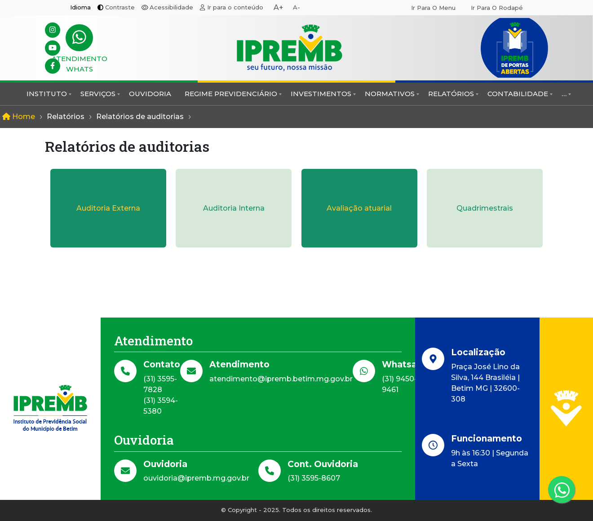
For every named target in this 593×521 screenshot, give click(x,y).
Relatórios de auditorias (140, 116)
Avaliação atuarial (359, 208)
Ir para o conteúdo (235, 7)
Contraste (120, 7)
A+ (278, 7)
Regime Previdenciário (231, 93)
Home (18, 116)
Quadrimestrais (484, 208)
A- (296, 7)
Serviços (97, 93)
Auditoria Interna (234, 208)
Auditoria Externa (108, 208)
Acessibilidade (171, 7)
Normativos (390, 93)
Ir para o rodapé (497, 7)
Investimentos (321, 93)
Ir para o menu (433, 7)
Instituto (47, 93)
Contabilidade (517, 93)
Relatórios (451, 93)
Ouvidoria (150, 93)
